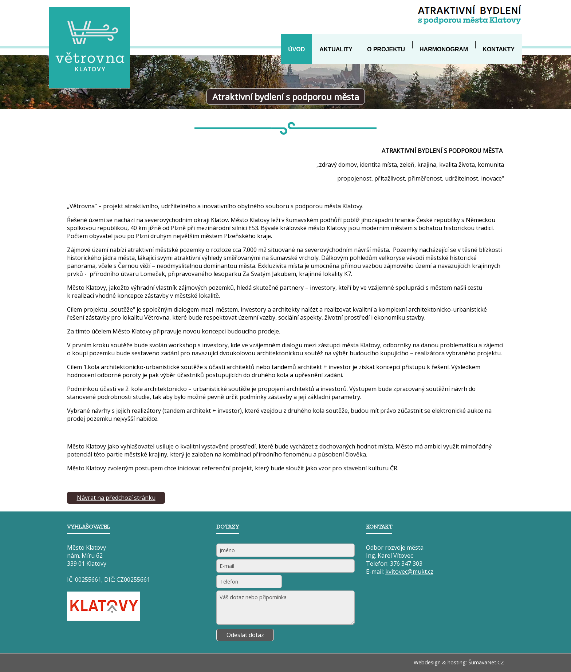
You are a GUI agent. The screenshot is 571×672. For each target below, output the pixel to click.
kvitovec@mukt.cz (409, 572)
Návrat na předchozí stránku (116, 498)
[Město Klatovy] (103, 618)
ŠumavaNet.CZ (486, 662)
